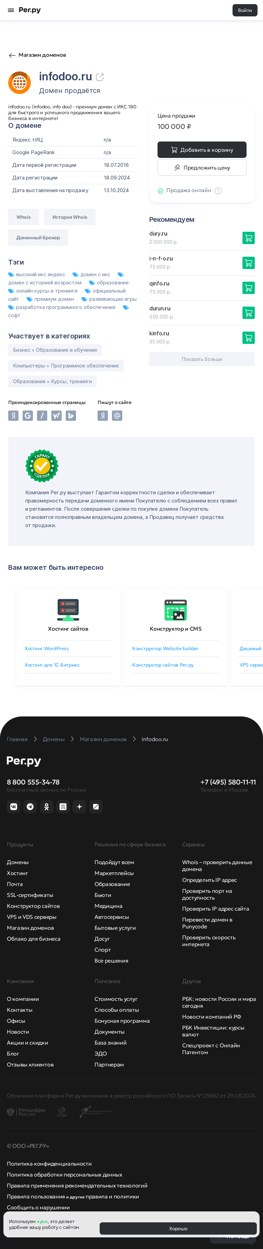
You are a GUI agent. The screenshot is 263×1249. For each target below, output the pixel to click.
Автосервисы (112, 916)
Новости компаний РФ (211, 1016)
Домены (18, 862)
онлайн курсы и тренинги (43, 290)
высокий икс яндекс (37, 274)
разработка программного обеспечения (62, 307)
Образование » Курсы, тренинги (52, 381)
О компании (23, 998)
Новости (18, 1031)
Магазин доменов (42, 54)
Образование (112, 884)
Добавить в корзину (206, 149)
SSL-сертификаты (30, 894)
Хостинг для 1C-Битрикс (52, 665)
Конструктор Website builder (165, 648)
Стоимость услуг (116, 998)
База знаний (110, 1042)
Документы (110, 1031)
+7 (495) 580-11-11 (228, 782)
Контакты (19, 1009)
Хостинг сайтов (68, 628)
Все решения (111, 960)
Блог (13, 1053)
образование (109, 282)
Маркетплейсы (114, 873)
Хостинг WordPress (46, 648)
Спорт (103, 949)
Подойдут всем (114, 862)
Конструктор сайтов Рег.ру (162, 665)
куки (42, 1221)
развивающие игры (109, 299)
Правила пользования (36, 1196)
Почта (15, 884)
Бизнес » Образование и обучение (55, 350)
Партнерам (109, 1064)
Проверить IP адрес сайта (215, 908)
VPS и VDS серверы (32, 916)
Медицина (108, 905)
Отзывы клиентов (30, 1064)
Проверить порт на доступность (207, 894)
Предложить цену (207, 167)
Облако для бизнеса (33, 938)
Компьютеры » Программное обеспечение (66, 365)
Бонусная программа (122, 1020)
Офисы (16, 1020)
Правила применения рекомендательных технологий (77, 1185)
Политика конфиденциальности (49, 1163)
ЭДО (101, 1053)
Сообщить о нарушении (38, 1207)
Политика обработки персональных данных (64, 1174)
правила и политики (112, 1196)
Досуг (102, 938)
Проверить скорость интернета (208, 941)
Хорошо (178, 1228)
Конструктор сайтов (33, 905)
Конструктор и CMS (176, 628)
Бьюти (103, 894)
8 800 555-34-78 (33, 782)
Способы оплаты (117, 1009)
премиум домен (51, 299)
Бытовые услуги (115, 927)
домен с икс (92, 274)
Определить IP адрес (209, 879)
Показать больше (202, 359)
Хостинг (17, 873)
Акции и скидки (27, 1042)
